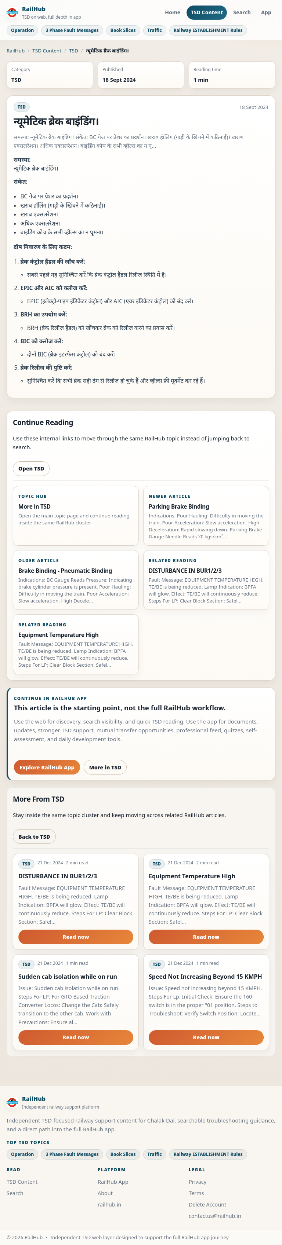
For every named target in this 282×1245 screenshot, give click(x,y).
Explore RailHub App (47, 767)
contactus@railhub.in (215, 1215)
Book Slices (123, 30)
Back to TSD (34, 836)
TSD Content (207, 12)
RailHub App (113, 1181)
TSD (73, 50)
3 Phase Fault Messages (72, 30)
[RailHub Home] (44, 12)
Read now (75, 936)
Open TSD (31, 468)
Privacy (197, 1181)
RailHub (16, 50)
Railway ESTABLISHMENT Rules (208, 30)
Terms (196, 1193)
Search (242, 12)
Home (172, 12)
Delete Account (207, 1204)
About (105, 1193)
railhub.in (109, 1204)
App (266, 12)
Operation (22, 30)
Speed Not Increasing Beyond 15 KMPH (205, 977)
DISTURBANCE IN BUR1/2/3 (57, 876)
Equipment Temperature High (192, 876)
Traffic (155, 30)
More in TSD (105, 767)
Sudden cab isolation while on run (67, 977)
